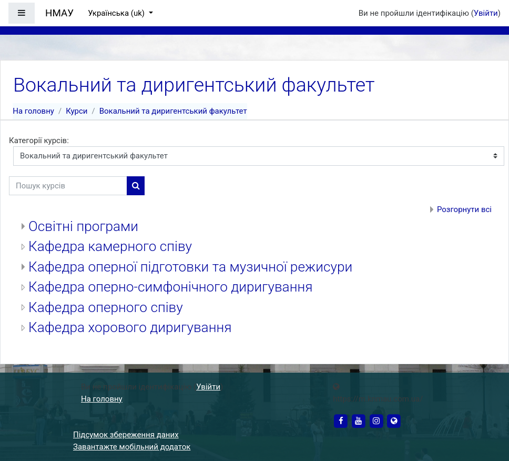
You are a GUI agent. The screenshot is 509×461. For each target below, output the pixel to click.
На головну (33, 111)
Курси (76, 111)
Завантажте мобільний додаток (131, 447)
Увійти (486, 13)
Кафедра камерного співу (110, 246)
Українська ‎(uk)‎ (117, 13)
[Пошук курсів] (68, 186)
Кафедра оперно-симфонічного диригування (170, 287)
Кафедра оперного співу (105, 307)
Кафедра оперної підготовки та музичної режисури (190, 267)
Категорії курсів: (39, 140)
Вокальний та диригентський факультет (173, 111)
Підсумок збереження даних (126, 434)
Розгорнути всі (464, 209)
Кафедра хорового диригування (129, 327)
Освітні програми (83, 226)
